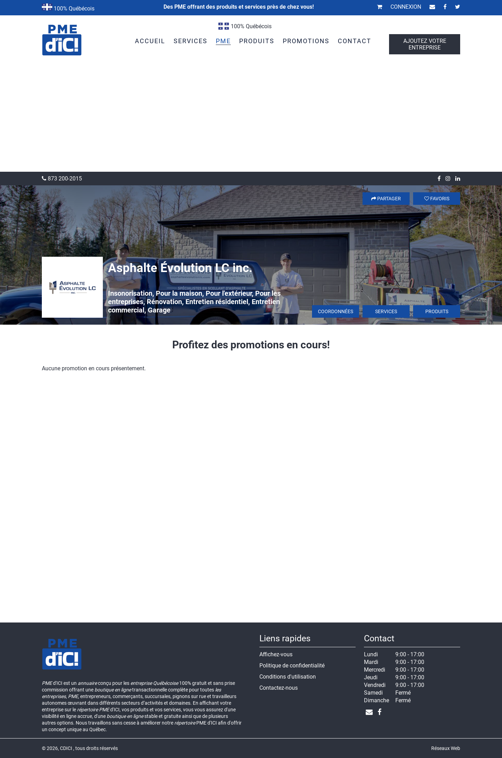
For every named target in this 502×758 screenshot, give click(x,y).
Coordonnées (335, 311)
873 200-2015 (62, 178)
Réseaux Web (445, 748)
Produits (436, 311)
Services (386, 311)
